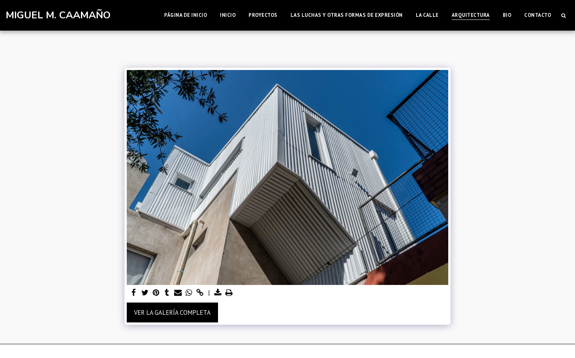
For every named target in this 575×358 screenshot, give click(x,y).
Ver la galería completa (172, 312)
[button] (563, 15)
